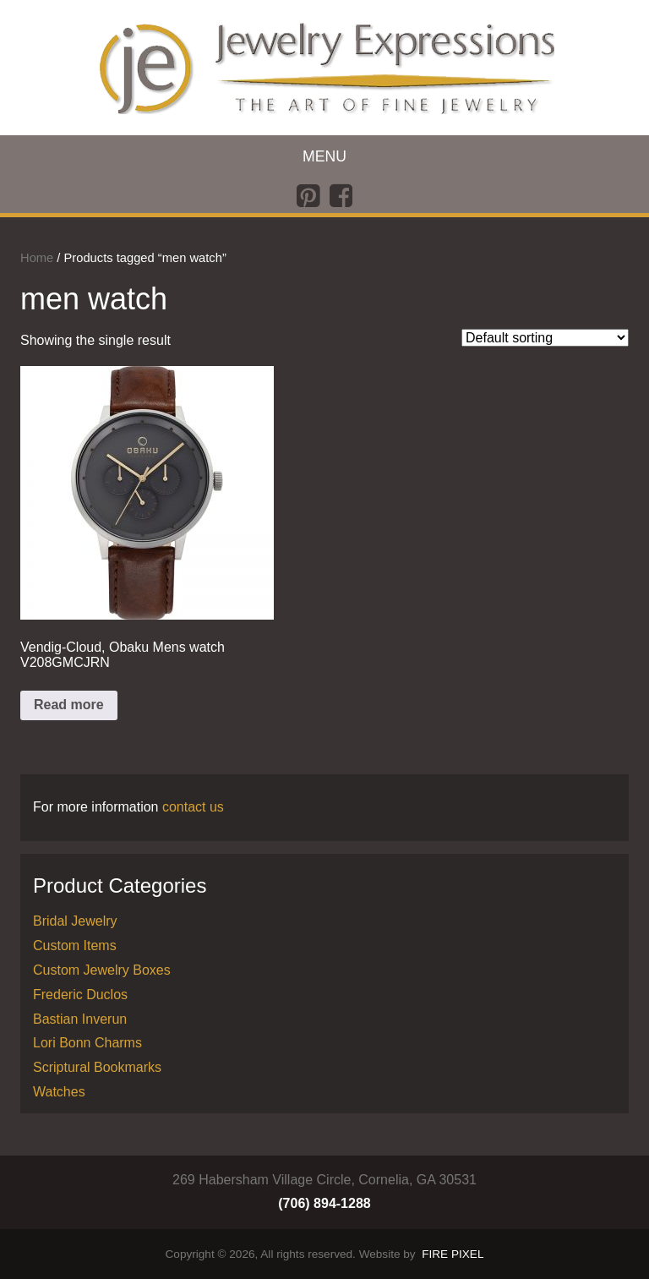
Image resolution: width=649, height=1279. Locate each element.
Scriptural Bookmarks (97, 1067)
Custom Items (75, 945)
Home (36, 258)
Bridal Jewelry (75, 921)
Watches (59, 1092)
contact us (193, 807)
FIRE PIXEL (452, 1254)
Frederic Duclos (80, 994)
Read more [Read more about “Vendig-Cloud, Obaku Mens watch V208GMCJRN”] (69, 704)
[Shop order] (545, 338)
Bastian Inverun (80, 1019)
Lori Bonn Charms (87, 1043)
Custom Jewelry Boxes (102, 970)
